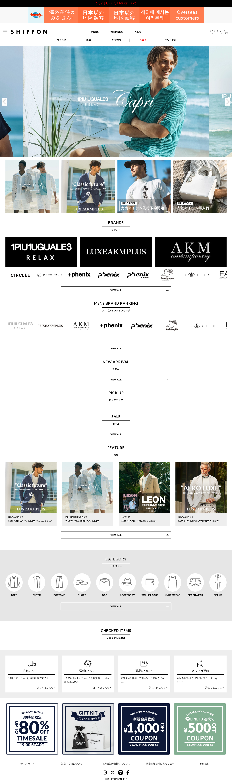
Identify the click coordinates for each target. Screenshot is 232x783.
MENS (95, 31)
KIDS (137, 31)
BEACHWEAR (195, 595)
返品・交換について (71, 763)
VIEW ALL (111, 290)
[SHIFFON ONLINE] (29, 32)
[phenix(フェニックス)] (104, 275)
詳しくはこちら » (46, 687)
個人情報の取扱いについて (116, 763)
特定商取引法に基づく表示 (160, 763)
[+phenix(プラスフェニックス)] (74, 275)
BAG (104, 595)
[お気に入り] (212, 32)
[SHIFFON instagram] (105, 773)
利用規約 (204, 763)
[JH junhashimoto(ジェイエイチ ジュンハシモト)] (45, 275)
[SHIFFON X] (112, 773)
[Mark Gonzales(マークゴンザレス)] (163, 275)
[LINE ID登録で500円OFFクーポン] (200, 729)
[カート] (226, 32)
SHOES (82, 595)
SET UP (218, 595)
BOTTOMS (59, 595)
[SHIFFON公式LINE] (120, 773)
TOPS (14, 595)
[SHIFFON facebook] (127, 773)
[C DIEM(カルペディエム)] (192, 275)
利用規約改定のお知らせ (116, 3)
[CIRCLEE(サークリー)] (15, 275)
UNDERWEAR (173, 595)
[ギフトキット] (88, 729)
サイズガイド (27, 763)
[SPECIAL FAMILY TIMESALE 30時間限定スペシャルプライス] (32, 729)
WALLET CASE (150, 595)
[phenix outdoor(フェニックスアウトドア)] (133, 275)
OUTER (37, 595)
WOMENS (116, 31)
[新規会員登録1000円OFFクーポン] (144, 729)
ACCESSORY (127, 595)
